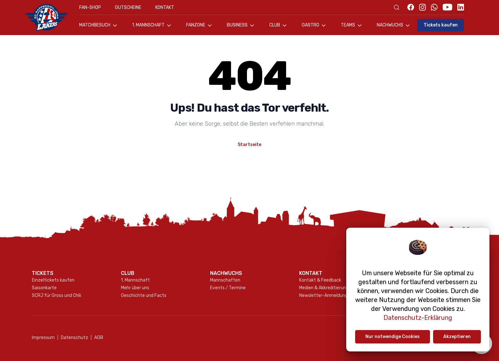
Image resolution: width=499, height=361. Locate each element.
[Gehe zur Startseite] (50, 17)
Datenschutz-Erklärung (417, 317)
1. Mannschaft (152, 25)
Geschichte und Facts (143, 295)
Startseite (249, 144)
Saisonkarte (44, 288)
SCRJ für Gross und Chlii (56, 295)
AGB (97, 337)
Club (278, 25)
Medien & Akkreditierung (323, 288)
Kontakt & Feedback (320, 280)
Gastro (314, 25)
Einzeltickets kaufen (53, 280)
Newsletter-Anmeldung (323, 295)
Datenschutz (72, 337)
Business (241, 25)
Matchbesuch (98, 25)
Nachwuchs (394, 25)
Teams (352, 25)
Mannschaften (225, 280)
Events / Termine (228, 288)
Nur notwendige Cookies (392, 336)
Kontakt (164, 7)
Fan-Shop (90, 7)
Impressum (43, 337)
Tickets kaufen (441, 25)
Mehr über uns (135, 288)
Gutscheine (128, 7)
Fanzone (199, 25)
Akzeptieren (457, 336)
